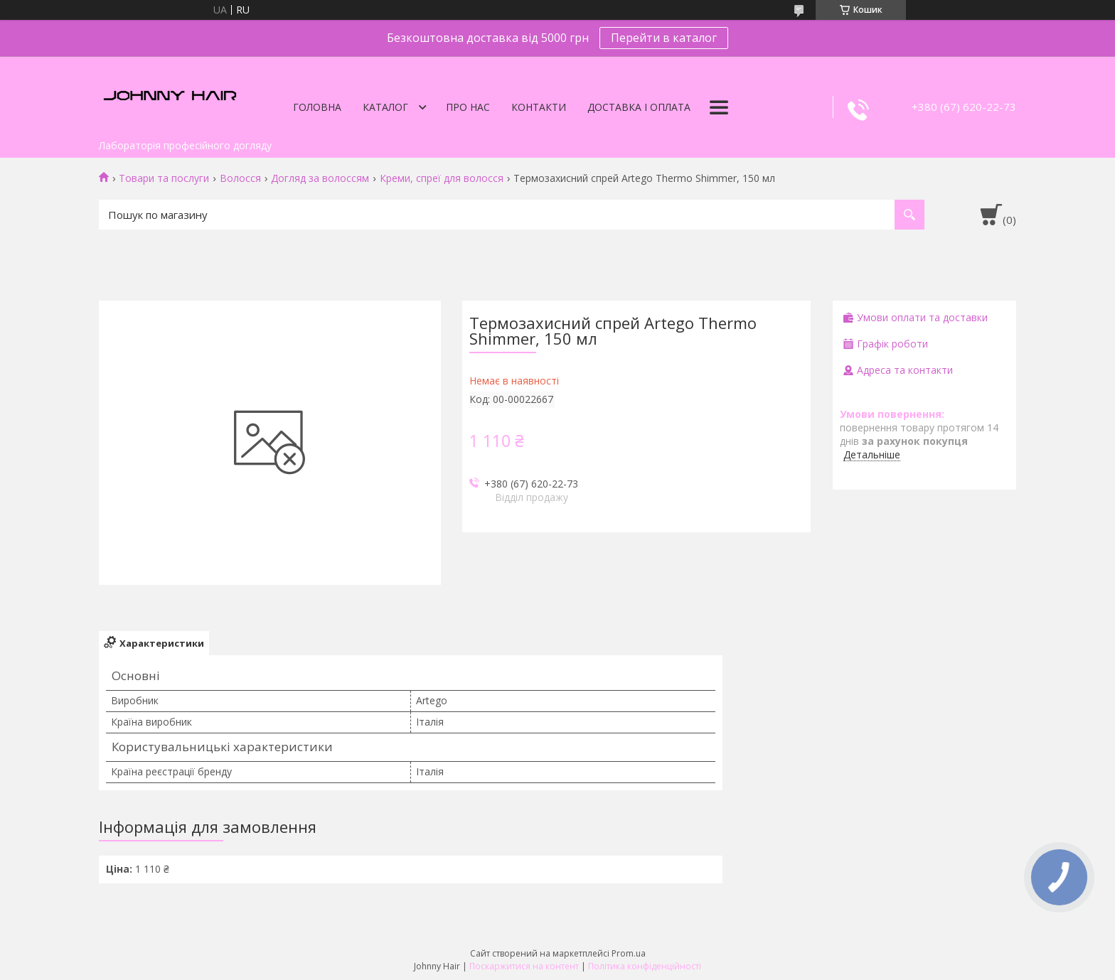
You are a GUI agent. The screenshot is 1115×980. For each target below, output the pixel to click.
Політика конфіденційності (644, 966)
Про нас (468, 107)
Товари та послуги (164, 178)
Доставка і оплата (638, 107)
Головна (317, 107)
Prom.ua (629, 953)
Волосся (240, 178)
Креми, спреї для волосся (441, 178)
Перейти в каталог (664, 37)
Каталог (385, 107)
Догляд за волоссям (320, 178)
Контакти (538, 107)
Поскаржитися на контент (524, 966)
